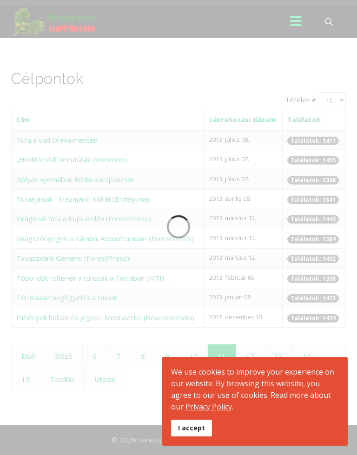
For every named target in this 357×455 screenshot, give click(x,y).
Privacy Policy (208, 407)
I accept (191, 427)
